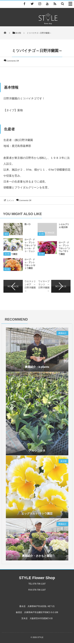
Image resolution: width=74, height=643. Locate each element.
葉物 (6, 235)
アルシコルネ (37, 451)
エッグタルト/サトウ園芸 (36, 514)
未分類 (41, 235)
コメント (10, 200)
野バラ (27, 226)
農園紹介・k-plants (37, 368)
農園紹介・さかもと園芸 (37, 557)
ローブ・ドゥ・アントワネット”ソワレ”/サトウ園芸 (64, 250)
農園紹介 (62, 334)
